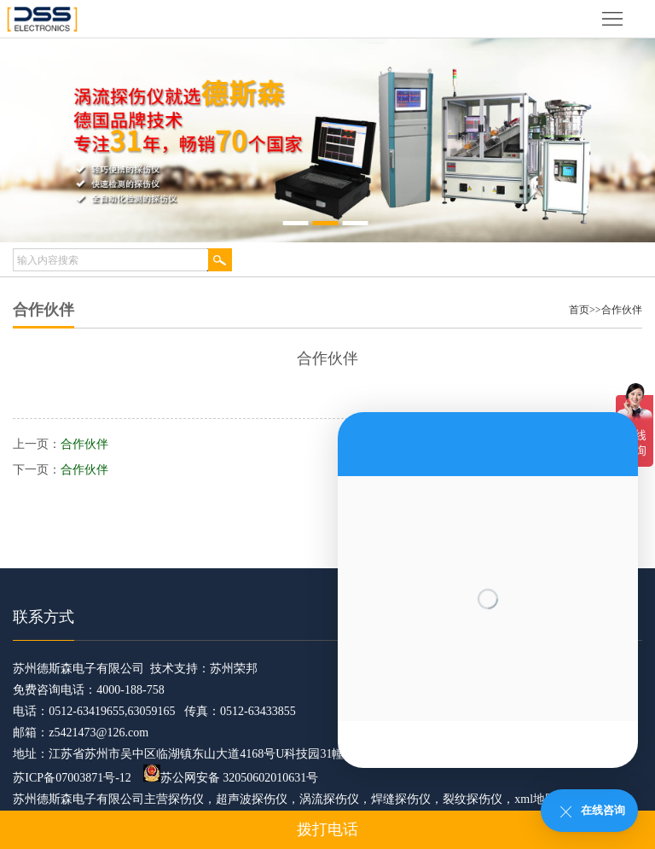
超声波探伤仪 (251, 799)
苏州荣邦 (234, 668)
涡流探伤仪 (329, 799)
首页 (579, 310)
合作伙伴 (621, 310)
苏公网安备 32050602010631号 (231, 777)
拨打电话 (327, 829)
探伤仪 (186, 799)
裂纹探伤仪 (472, 799)
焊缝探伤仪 (401, 799)
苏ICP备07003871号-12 (71, 777)
